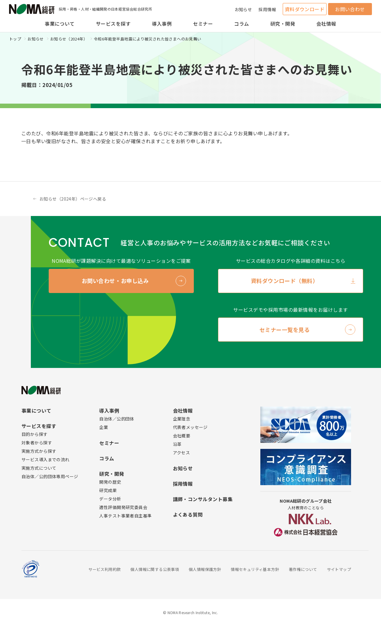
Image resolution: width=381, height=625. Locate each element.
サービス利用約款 (104, 569)
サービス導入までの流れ (45, 459)
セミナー (203, 23)
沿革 (177, 444)
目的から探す (34, 434)
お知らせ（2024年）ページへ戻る (72, 199)
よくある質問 (188, 514)
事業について (60, 23)
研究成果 (108, 490)
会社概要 (181, 436)
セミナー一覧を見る (284, 329)
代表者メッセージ (190, 427)
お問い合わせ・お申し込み (115, 281)
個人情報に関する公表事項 (154, 569)
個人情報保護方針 (205, 569)
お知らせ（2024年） (68, 39)
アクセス (181, 452)
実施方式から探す (38, 451)
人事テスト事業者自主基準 (125, 516)
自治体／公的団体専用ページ (49, 476)
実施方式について (38, 468)
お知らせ (243, 9)
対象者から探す (36, 443)
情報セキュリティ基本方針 (255, 569)
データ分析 (110, 499)
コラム (241, 23)
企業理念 (181, 419)
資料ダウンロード (305, 9)
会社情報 (326, 23)
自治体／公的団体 (116, 419)
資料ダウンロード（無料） (284, 281)
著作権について (303, 569)
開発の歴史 (110, 482)
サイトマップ (339, 569)
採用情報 (267, 9)
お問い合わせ (350, 9)
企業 (103, 427)
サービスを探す (113, 23)
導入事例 (162, 23)
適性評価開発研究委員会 (123, 507)
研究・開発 (282, 23)
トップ (15, 39)
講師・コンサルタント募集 (203, 499)
